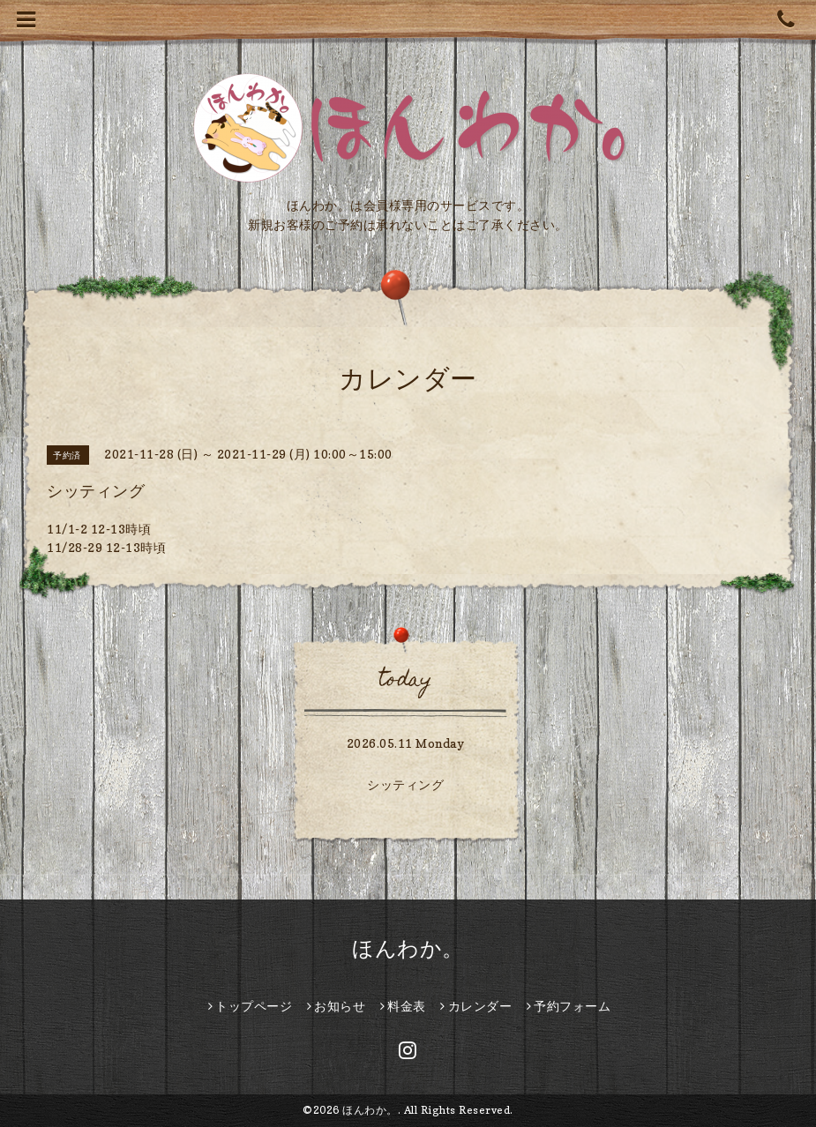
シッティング (405, 784)
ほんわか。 (408, 948)
